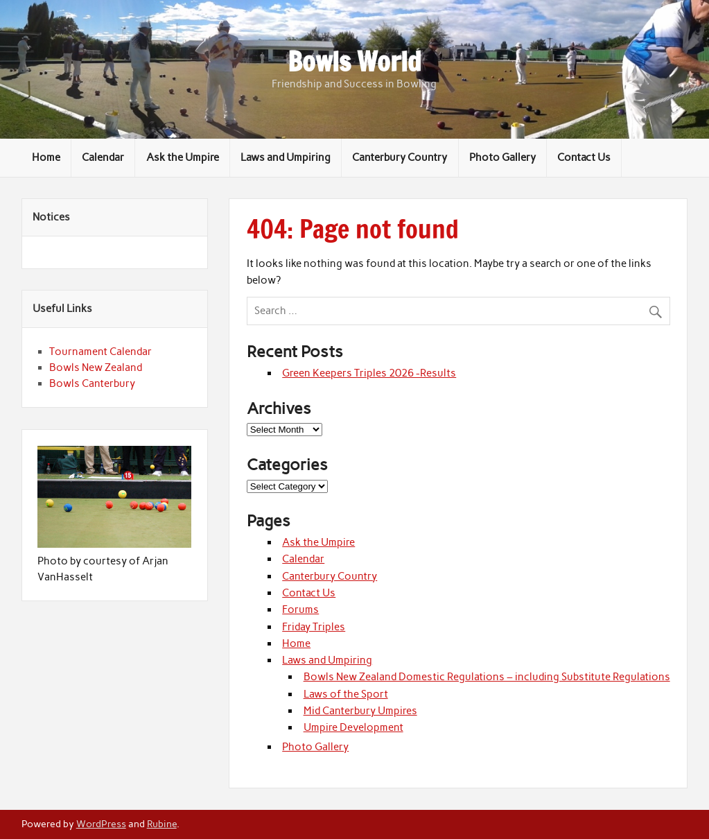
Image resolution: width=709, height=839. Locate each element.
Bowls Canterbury (92, 383)
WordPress (101, 823)
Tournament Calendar (100, 351)
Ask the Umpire (182, 157)
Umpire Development (353, 727)
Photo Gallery (502, 157)
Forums (300, 609)
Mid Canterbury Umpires (360, 710)
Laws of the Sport (346, 694)
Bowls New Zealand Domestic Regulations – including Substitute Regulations (487, 677)
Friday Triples (313, 627)
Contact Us (584, 157)
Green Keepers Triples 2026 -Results (369, 373)
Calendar (103, 157)
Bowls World (354, 61)
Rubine (162, 823)
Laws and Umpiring (285, 157)
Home (46, 157)
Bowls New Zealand (95, 367)
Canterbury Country (399, 157)
